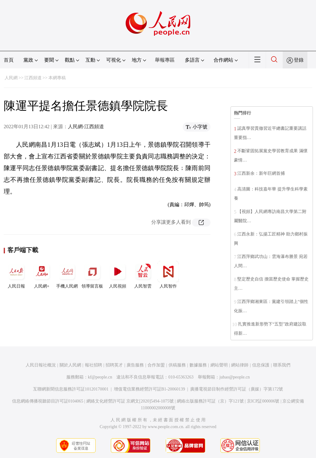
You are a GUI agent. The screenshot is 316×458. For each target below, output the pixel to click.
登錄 (299, 60)
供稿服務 (177, 365)
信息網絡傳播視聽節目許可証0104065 (47, 401)
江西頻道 (33, 78)
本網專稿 (57, 78)
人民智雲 (143, 274)
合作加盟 (156, 365)
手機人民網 (67, 274)
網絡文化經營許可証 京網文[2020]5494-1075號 (130, 401)
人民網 (11, 78)
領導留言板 (92, 274)
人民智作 (168, 274)
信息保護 (260, 365)
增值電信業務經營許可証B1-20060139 (149, 389)
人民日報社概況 (41, 365)
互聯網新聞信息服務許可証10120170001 (71, 389)
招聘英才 (114, 365)
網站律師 (239, 365)
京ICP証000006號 (263, 401)
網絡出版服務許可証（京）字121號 (210, 401)
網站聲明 (219, 365)
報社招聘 (93, 365)
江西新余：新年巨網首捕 (261, 173)
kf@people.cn (100, 377)
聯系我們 (281, 365)
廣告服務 (135, 365)
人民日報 (16, 274)
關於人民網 (70, 365)
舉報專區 (165, 60)
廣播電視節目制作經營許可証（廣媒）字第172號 (236, 389)
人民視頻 (117, 274)
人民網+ (41, 274)
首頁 (9, 60)
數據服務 (198, 365)
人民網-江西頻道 (86, 126)
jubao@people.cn (234, 377)
